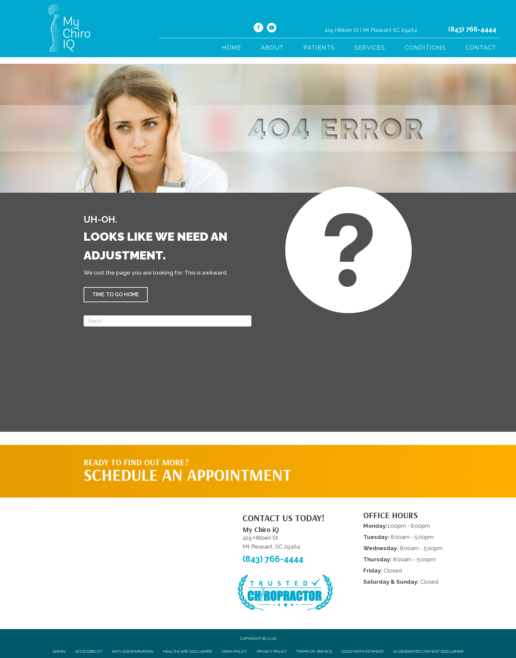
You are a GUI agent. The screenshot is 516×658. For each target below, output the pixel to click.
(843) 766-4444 (472, 29)
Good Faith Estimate (363, 651)
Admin (59, 651)
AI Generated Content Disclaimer (428, 651)
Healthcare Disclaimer (187, 651)
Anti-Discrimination (132, 651)
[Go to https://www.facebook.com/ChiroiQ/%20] (258, 29)
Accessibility (88, 651)
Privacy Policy (272, 651)
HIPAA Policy (234, 651)
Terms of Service (314, 651)
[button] (116, 294)
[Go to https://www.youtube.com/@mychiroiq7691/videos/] (271, 29)
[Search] (167, 321)
